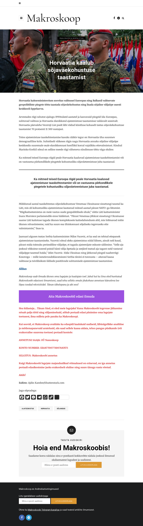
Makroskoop (53, 18)
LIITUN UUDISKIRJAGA (88, 466)
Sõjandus (61, 408)
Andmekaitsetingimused (46, 489)
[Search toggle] (123, 18)
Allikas (23, 268)
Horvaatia (45, 408)
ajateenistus (28, 408)
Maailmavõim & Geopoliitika (71, 38)
